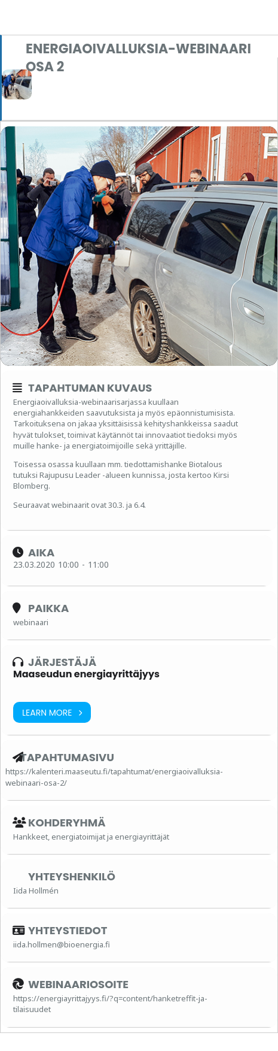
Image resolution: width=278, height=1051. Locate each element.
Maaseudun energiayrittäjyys (86, 674)
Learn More (52, 712)
